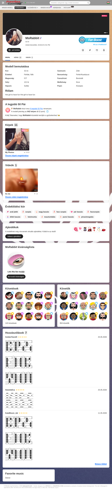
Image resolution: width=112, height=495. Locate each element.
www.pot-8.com (27, 486)
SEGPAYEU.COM (58, 486)
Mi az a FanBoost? (100, 44)
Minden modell (7, 7)
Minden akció (46, 7)
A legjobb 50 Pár (36, 109)
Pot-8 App (68, 7)
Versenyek (57, 7)
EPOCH (48, 486)
